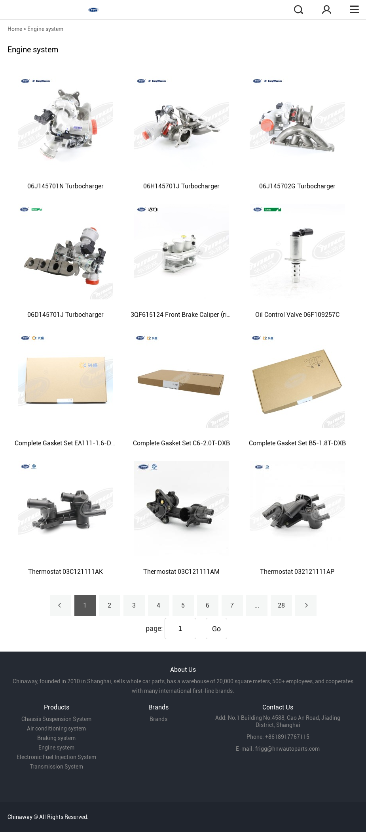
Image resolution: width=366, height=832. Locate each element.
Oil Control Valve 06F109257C (297, 314)
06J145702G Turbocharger (297, 186)
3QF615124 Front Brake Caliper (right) (184, 314)
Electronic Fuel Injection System (56, 757)
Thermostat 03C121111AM (181, 571)
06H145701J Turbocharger (181, 186)
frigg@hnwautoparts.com (287, 749)
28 (281, 605)
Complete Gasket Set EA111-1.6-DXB (67, 443)
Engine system (45, 29)
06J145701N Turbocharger (65, 186)
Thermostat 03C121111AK (65, 571)
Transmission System (56, 766)
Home (15, 29)
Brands (158, 719)
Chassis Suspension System (56, 719)
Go (216, 629)
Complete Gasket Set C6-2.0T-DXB (181, 443)
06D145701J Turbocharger (65, 314)
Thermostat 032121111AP (297, 571)
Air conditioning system (56, 728)
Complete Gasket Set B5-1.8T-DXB (297, 443)
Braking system (56, 738)
